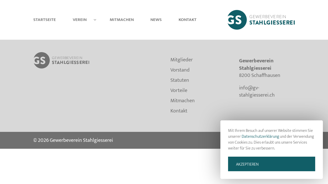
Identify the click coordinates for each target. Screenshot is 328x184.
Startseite (44, 19)
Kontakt (188, 19)
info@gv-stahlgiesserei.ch (257, 92)
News (156, 19)
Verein (80, 19)
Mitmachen (122, 19)
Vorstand (180, 70)
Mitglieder (181, 60)
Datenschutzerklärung (260, 136)
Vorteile (178, 90)
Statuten (179, 80)
